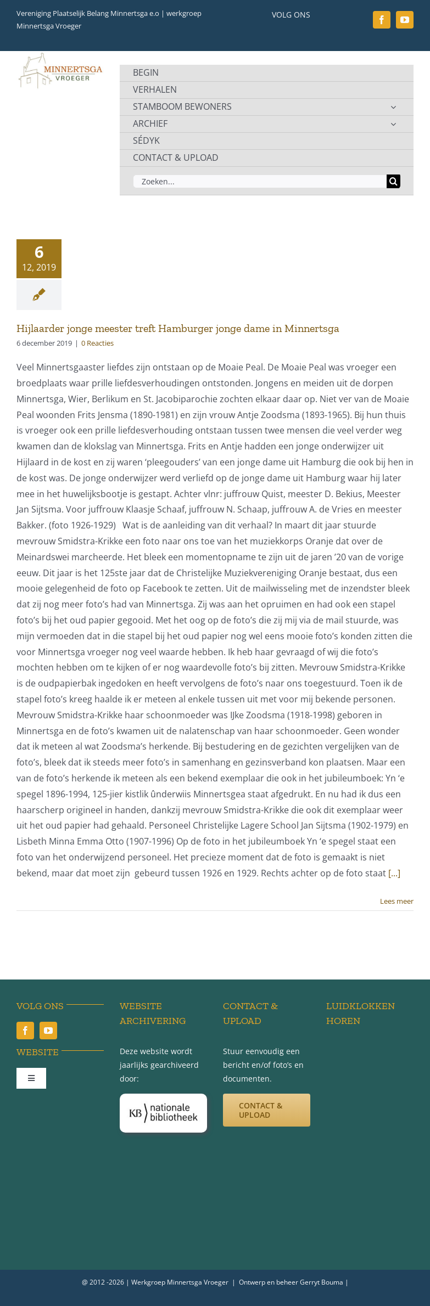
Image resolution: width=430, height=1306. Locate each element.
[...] (394, 873)
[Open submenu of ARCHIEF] (393, 124)
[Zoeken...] (260, 181)
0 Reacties (97, 343)
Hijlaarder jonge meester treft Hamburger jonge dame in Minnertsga (177, 328)
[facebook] (381, 20)
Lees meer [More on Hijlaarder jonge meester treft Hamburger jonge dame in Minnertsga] (397, 901)
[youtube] (405, 20)
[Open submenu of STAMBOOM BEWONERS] (393, 107)
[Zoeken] (393, 181)
